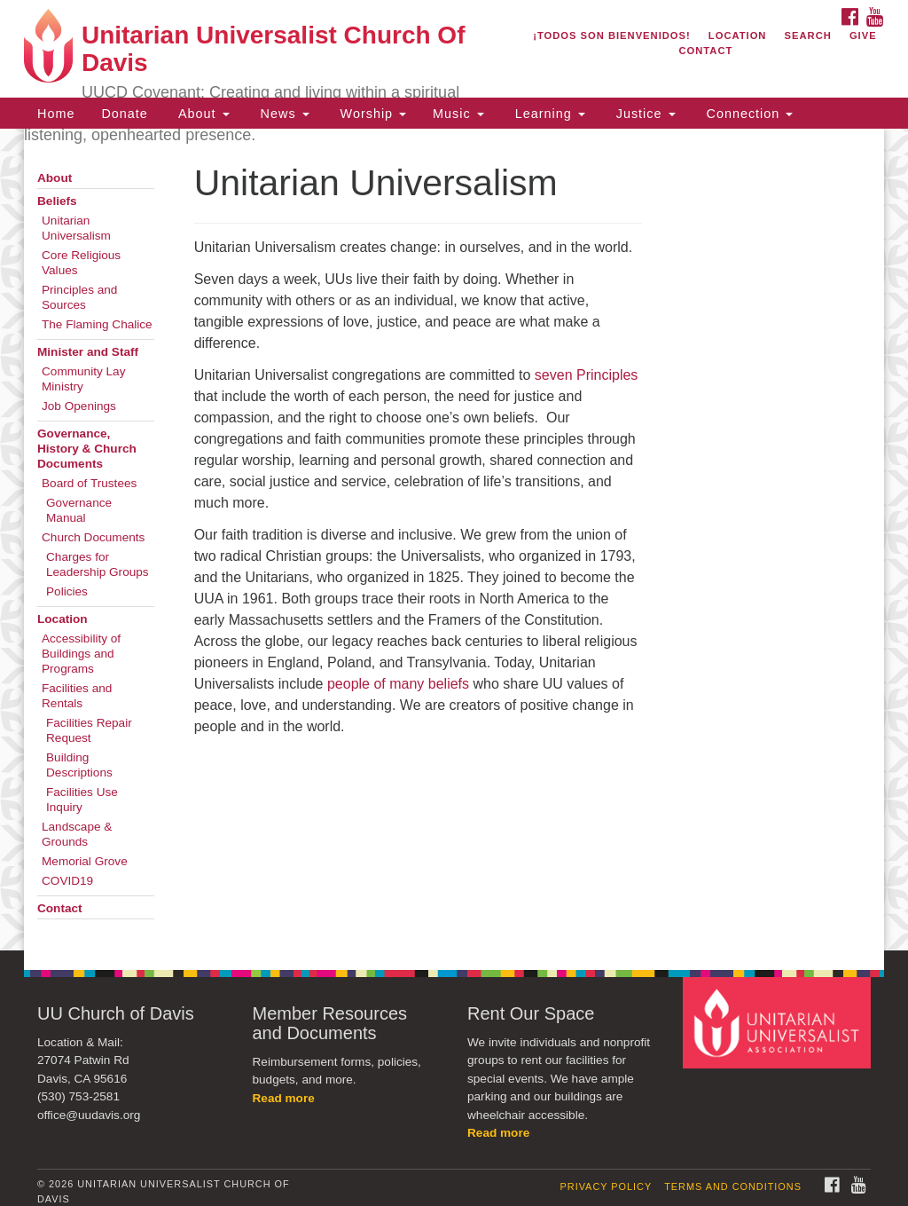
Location (737, 35)
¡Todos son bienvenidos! (612, 35)
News (282, 113)
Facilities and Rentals (77, 696)
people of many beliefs (398, 683)
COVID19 (67, 880)
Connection (748, 113)
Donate (124, 113)
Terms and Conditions (733, 1186)
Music (458, 113)
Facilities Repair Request (89, 730)
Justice (644, 113)
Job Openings (79, 406)
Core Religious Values (81, 262)
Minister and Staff (87, 352)
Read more (284, 1098)
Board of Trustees (89, 483)
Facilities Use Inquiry (82, 799)
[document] (454, 539)
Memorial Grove (85, 861)
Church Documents (93, 537)
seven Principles (586, 374)
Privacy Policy (606, 1186)
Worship (371, 113)
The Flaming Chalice (97, 324)
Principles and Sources (79, 297)
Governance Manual (79, 510)
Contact (705, 50)
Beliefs (57, 201)
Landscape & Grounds (77, 834)
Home (55, 113)
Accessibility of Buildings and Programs (81, 653)
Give (863, 35)
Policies (67, 591)
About (202, 113)
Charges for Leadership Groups (97, 564)
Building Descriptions (79, 765)
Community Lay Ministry (83, 379)
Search (808, 35)
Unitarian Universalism (76, 228)
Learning (548, 113)
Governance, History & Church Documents (87, 448)
